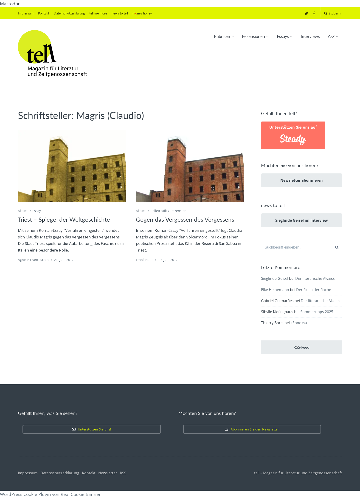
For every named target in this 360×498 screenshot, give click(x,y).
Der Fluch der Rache (313, 289)
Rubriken (222, 36)
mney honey (142, 13)
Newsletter (107, 472)
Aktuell (23, 211)
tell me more (98, 13)
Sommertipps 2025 (316, 311)
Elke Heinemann (275, 289)
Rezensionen (253, 36)
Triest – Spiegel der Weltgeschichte (64, 219)
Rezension (178, 211)
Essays (283, 36)
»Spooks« (299, 322)
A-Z (331, 36)
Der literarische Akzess (315, 278)
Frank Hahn (145, 259)
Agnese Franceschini (34, 259)
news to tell (120, 13)
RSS (123, 472)
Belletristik (158, 211)
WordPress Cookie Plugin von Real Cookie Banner (50, 494)
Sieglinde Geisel (274, 278)
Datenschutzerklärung (69, 13)
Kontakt (43, 13)
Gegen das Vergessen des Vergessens (185, 219)
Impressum (26, 13)
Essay (36, 211)
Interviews (310, 36)
